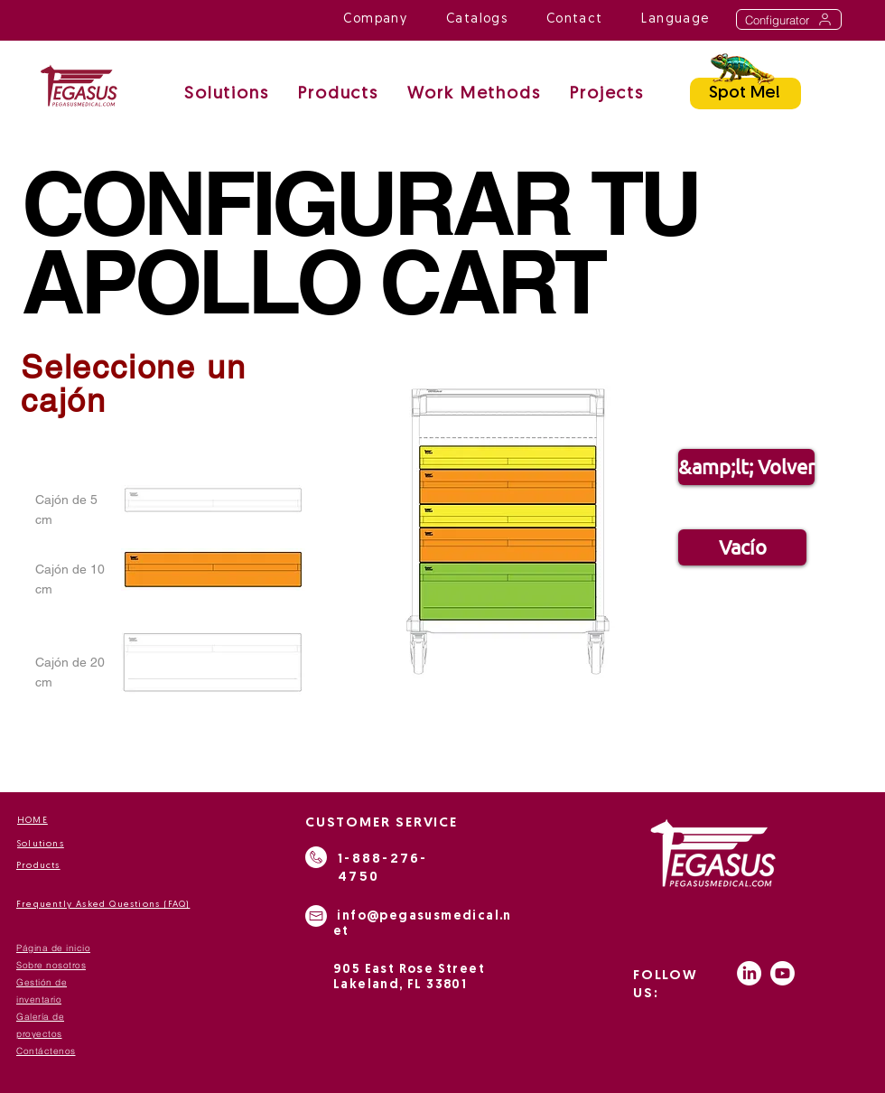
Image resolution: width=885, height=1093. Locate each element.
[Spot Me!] (745, 93)
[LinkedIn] (749, 973)
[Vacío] (742, 547)
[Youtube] (782, 973)
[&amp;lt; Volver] (746, 467)
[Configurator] (789, 19)
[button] (474, 95)
